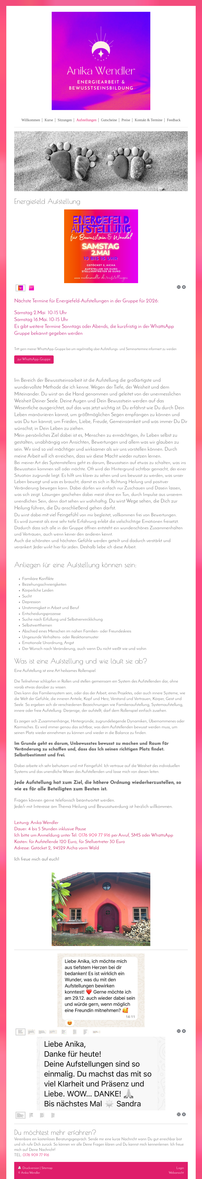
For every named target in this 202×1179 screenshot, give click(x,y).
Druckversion (29, 1168)
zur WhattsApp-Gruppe (33, 359)
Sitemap (46, 1168)
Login (180, 1168)
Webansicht (176, 1172)
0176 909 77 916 (36, 1155)
